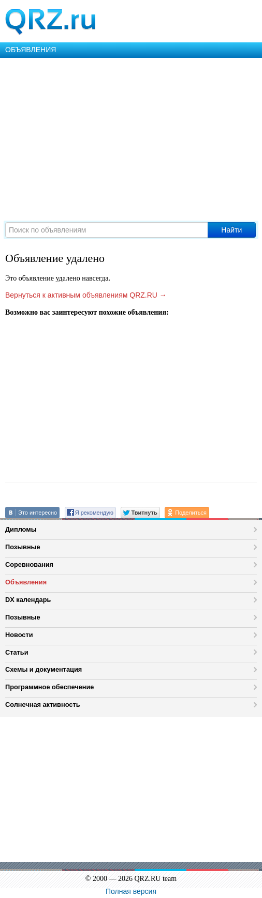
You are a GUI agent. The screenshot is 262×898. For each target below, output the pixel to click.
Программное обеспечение (49, 687)
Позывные (22, 547)
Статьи (16, 652)
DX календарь (28, 599)
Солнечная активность (42, 704)
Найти (231, 230)
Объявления (26, 582)
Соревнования (29, 564)
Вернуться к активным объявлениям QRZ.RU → (86, 295)
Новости (19, 635)
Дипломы (21, 529)
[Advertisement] (131, 135)
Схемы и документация (43, 669)
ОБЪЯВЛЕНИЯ (30, 49)
